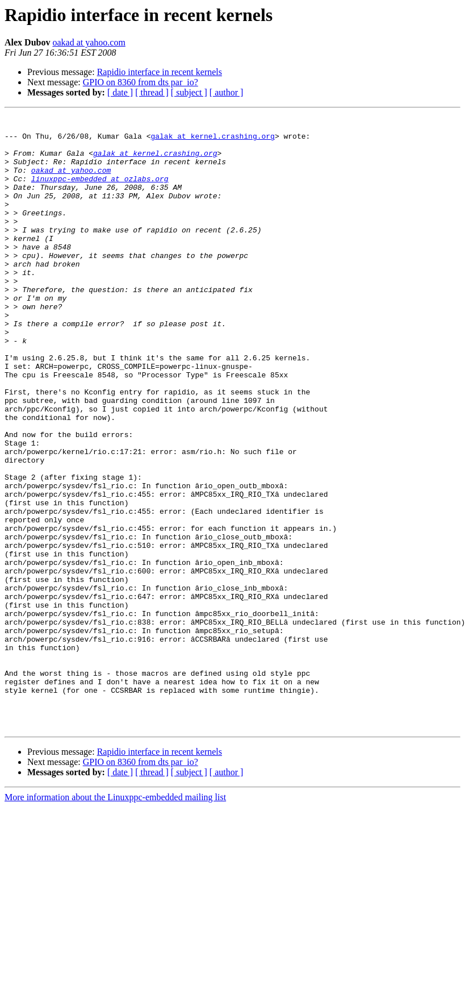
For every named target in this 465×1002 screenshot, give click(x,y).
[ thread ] (152, 92)
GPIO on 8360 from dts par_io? (140, 82)
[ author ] (227, 92)
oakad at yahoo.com (88, 42)
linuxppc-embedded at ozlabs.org (100, 192)
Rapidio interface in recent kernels (159, 72)
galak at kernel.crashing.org (212, 141)
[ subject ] (189, 92)
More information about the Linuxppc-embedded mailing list (115, 920)
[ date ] (120, 92)
